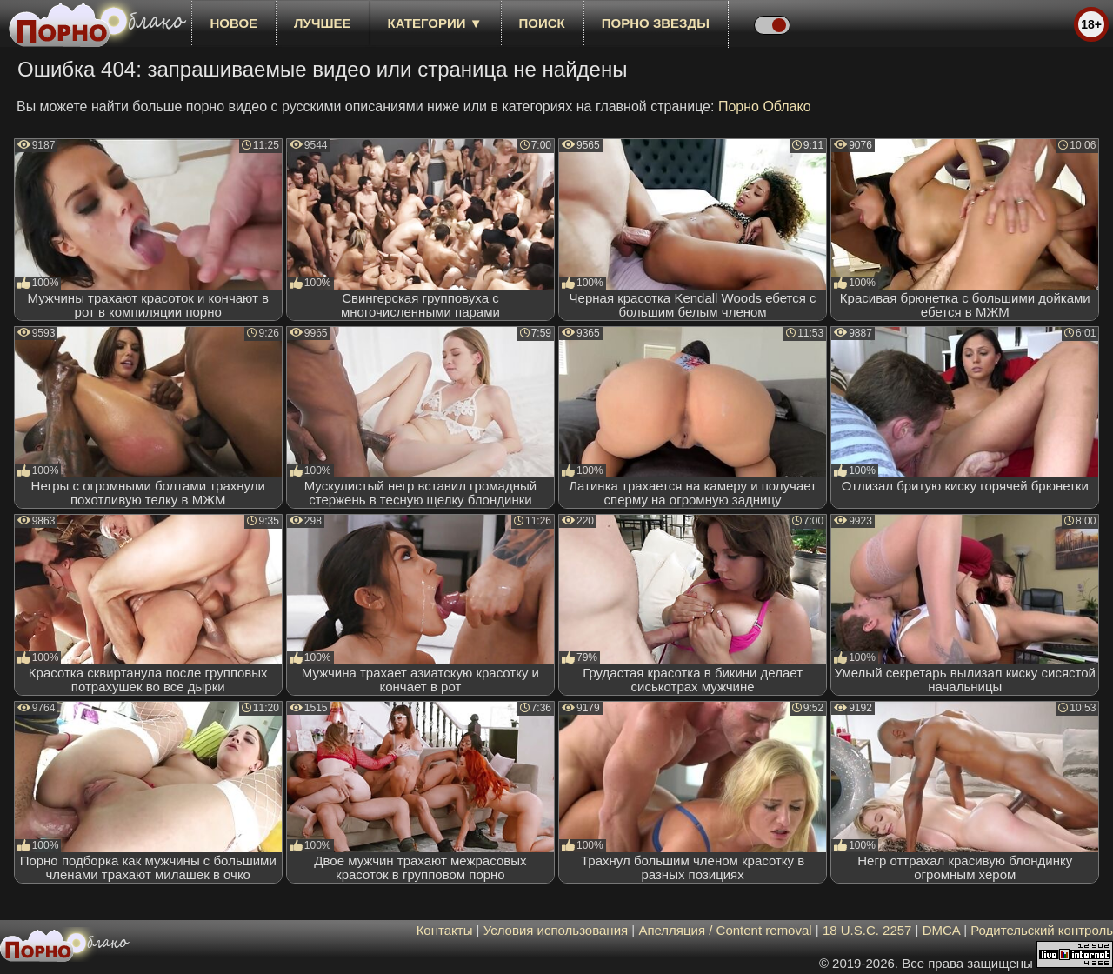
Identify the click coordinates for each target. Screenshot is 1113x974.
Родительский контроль (1041, 930)
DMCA (941, 930)
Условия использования (556, 930)
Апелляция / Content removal (724, 930)
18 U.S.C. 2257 (867, 930)
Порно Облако (764, 106)
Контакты (445, 930)
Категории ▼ (435, 23)
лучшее (322, 23)
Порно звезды (656, 23)
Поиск (542, 23)
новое (233, 23)
